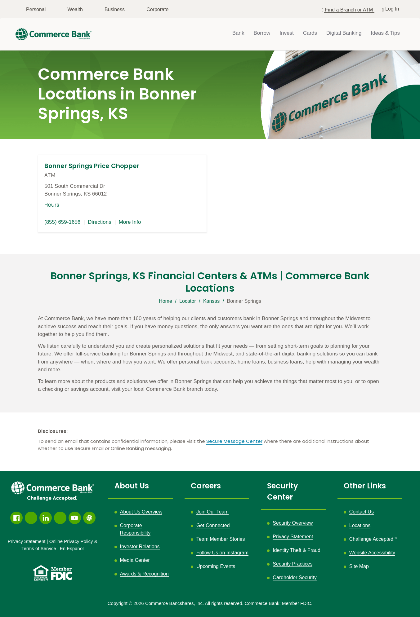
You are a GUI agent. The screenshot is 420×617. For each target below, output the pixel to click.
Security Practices (292, 563)
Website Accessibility (372, 552)
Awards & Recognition (144, 573)
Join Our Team (212, 511)
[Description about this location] (210, 354)
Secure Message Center (234, 441)
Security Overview (293, 523)
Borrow (261, 33)
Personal (36, 9)
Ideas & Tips (385, 33)
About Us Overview (141, 511)
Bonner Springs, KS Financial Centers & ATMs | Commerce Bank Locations (210, 282)
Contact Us (361, 511)
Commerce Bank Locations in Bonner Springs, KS (117, 94)
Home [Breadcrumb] (165, 301)
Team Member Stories (220, 539)
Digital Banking (343, 33)
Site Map (359, 566)
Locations (360, 525)
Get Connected (213, 525)
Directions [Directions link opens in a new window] (99, 222)
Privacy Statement (293, 536)
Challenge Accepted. (373, 539)
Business (115, 9)
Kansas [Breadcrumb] (211, 301)
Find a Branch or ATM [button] (349, 9)
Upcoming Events (215, 566)
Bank (238, 33)
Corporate (157, 9)
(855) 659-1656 (62, 222)
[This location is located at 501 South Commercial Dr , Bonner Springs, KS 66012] (122, 190)
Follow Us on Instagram (222, 553)
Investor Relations (140, 546)
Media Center (135, 560)
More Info (130, 222)
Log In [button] (392, 8)
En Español (72, 548)
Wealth (75, 9)
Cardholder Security (294, 577)
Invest (286, 33)
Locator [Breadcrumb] (187, 301)
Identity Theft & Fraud (296, 550)
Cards (310, 33)
